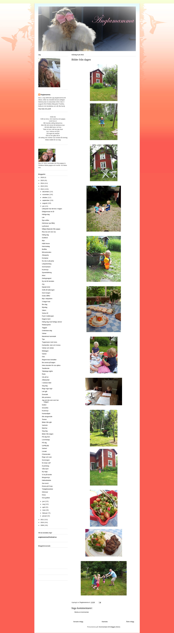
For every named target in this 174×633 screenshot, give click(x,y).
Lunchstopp (46, 440)
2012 (42, 189)
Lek (43, 217)
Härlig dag (45, 235)
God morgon (46, 293)
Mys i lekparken (47, 298)
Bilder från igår (47, 422)
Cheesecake (46, 454)
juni (43, 501)
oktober (45, 197)
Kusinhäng (45, 466)
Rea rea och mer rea (49, 232)
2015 (42, 180)
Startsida (105, 621)
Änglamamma (45, 94)
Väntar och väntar (48, 348)
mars (44, 510)
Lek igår (44, 391)
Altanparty (45, 255)
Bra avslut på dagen (48, 362)
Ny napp (44, 471)
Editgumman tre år (48, 211)
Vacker (44, 354)
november (45, 194)
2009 (42, 525)
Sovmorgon (46, 460)
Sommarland (46, 267)
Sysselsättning (47, 272)
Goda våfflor (46, 296)
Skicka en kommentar (81, 612)
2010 (42, 522)
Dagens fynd (46, 319)
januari (44, 516)
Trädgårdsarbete (47, 489)
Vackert (44, 448)
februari (45, 513)
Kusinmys (45, 269)
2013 (42, 186)
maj (43, 504)
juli (43, 206)
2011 (42, 519)
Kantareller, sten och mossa (51, 345)
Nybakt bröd (46, 287)
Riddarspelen (46, 325)
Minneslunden (46, 252)
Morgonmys (46, 477)
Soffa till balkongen (48, 290)
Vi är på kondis (47, 474)
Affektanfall (45, 380)
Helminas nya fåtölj (48, 223)
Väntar (44, 333)
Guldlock (45, 238)
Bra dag (44, 304)
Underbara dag (47, 330)
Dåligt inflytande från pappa (51, 229)
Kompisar (45, 258)
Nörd (43, 275)
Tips (43, 339)
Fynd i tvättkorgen (48, 316)
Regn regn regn (47, 388)
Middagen (45, 351)
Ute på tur (45, 377)
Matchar (44, 428)
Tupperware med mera (49, 342)
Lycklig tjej (45, 445)
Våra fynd (45, 469)
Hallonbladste (46, 480)
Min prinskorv (46, 397)
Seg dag (44, 386)
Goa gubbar (46, 498)
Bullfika (44, 249)
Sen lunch (45, 483)
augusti (45, 203)
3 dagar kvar (46, 301)
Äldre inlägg (130, 621)
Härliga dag (46, 214)
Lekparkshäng (46, 264)
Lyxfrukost (45, 226)
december (45, 191)
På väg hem (46, 437)
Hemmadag (46, 246)
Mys (43, 240)
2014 (42, 183)
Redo (44, 374)
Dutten (44, 405)
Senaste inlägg (78, 621)
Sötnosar (45, 492)
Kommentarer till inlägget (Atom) (109, 627)
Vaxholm (45, 425)
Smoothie (45, 408)
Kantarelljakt (46, 413)
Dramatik (45, 394)
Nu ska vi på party (48, 261)
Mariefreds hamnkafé (49, 336)
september (46, 200)
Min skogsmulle (47, 416)
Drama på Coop (47, 486)
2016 (42, 177)
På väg (44, 442)
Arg (43, 284)
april (44, 507)
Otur (43, 356)
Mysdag (44, 307)
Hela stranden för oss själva (51, 365)
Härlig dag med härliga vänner (52, 322)
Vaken (44, 310)
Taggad (44, 328)
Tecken (44, 419)
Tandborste (45, 368)
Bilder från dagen (47, 434)
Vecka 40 (45, 313)
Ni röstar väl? (46, 463)
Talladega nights (47, 371)
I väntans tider (46, 383)
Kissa (44, 495)
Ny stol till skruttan (48, 281)
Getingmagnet (46, 278)
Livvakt (44, 451)
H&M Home (46, 243)
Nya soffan (45, 220)
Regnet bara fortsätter (49, 359)
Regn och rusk (47, 457)
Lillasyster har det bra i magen (52, 209)
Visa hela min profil (44, 109)
